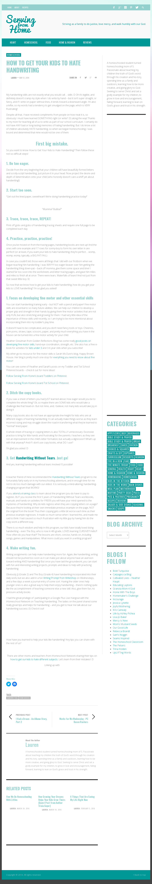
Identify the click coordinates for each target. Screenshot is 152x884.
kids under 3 (35, 348)
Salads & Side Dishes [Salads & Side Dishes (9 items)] (119, 504)
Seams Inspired (121, 638)
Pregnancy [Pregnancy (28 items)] (133, 497)
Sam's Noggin (120, 634)
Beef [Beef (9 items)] (124, 433)
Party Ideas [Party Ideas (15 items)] (125, 493)
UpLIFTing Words (122, 652)
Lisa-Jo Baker (120, 617)
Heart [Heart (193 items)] (131, 469)
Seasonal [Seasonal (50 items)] (138, 504)
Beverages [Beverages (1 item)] (133, 433)
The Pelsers (119, 645)
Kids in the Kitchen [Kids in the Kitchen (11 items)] (119, 481)
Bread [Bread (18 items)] (137, 441)
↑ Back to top (139, 874)
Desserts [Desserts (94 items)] (128, 457)
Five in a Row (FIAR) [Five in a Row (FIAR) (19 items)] (118, 461)
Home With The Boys (124, 592)
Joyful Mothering (121, 606)
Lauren (13, 77)
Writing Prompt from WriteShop (59, 578)
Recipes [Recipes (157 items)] (112, 501)
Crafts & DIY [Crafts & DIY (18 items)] (115, 453)
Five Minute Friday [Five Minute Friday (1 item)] (118, 465)
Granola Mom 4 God (124, 588)
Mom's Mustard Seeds (125, 624)
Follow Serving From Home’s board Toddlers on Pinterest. (36, 376)
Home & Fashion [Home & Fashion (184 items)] (116, 473)
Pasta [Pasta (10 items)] (136, 493)
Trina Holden (119, 649)
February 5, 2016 (88, 808)
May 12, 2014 (24, 77)
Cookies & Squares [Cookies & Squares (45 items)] (118, 449)
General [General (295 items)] (112, 469)
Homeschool (13, 54)
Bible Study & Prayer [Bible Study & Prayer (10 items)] (120, 441)
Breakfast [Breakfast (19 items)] (113, 445)
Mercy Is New (120, 620)
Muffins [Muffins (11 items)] (112, 493)
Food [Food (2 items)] (140, 465)
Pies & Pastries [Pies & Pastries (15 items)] (116, 497)
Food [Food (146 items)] (133, 465)
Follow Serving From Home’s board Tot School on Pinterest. (37, 383)
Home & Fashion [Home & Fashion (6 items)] (136, 473)
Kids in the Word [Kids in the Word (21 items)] (117, 485)
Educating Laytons (122, 585)
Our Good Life (120, 627)
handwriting (12, 698)
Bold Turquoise (121, 570)
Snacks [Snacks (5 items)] (112, 508)
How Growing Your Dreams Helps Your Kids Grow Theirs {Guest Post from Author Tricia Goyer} (51, 801)
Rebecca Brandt (121, 631)
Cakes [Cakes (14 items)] (124, 445)
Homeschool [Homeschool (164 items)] (130, 477)
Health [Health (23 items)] (122, 469)
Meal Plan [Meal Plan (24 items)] (113, 489)
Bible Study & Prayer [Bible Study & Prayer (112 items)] (120, 437)
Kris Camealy (119, 610)
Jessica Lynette (121, 602)
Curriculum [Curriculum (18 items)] (114, 457)
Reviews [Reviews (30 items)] (122, 501)
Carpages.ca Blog (122, 574)
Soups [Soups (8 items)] (121, 508)
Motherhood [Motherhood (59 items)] (128, 489)
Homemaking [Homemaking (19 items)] (115, 477)
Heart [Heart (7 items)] (139, 469)
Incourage (118, 599)
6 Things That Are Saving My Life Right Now (82, 798)
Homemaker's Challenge (125, 595)
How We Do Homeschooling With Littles (19, 798)
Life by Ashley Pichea (124, 613)
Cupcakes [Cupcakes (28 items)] (129, 453)
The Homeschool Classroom (128, 642)
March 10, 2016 (55, 810)
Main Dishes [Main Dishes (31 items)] (135, 485)
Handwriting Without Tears (35, 457)
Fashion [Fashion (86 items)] (139, 457)
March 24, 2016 (23, 808)
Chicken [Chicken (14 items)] (133, 445)
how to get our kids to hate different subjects (34, 659)
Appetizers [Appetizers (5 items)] (114, 433)
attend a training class (24, 493)
